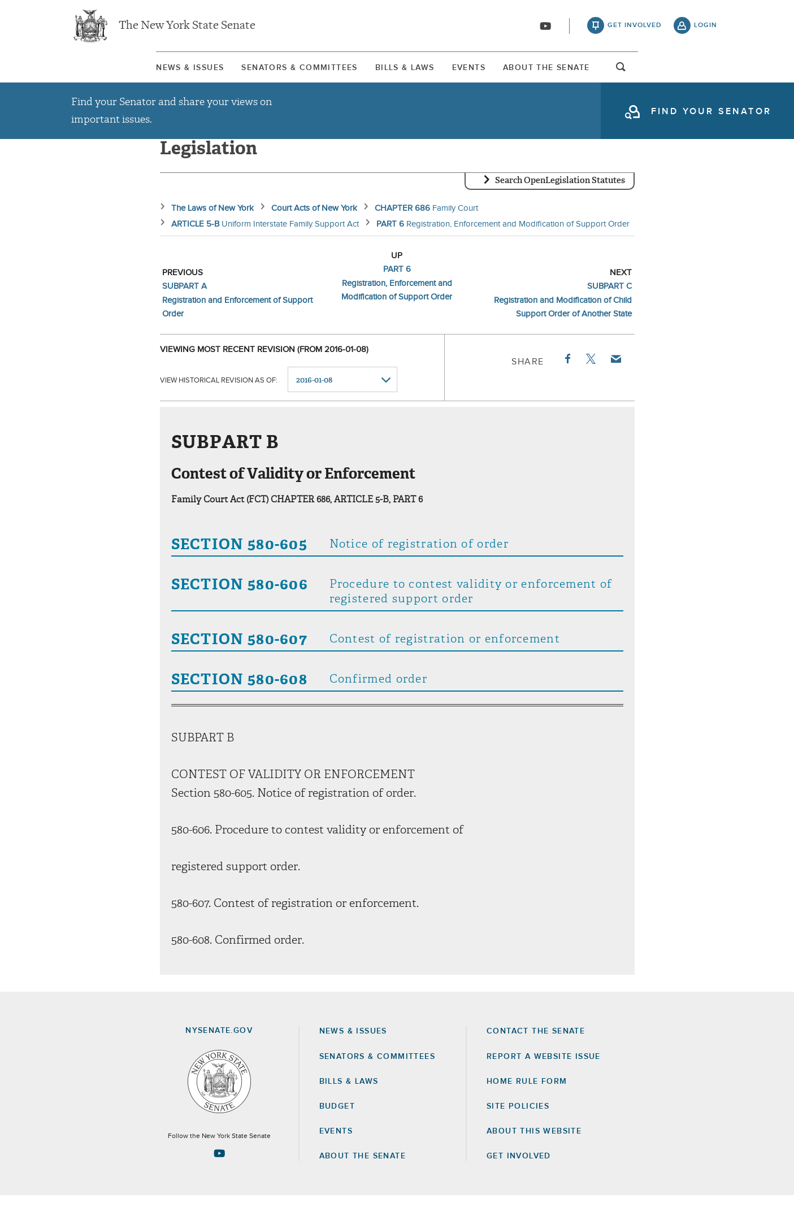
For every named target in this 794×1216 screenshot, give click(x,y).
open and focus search (705, 75)
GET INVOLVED (519, 1176)
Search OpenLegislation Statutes (560, 200)
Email (615, 378)
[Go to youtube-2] (545, 28)
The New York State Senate (187, 28)
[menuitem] (105, 72)
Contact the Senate (536, 1052)
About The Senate (614, 73)
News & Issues (105, 73)
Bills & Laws (396, 73)
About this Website (534, 1151)
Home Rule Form (527, 1101)
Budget (337, 1126)
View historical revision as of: (218, 399)
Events (498, 73)
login (705, 28)
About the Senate (362, 1176)
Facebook (567, 378)
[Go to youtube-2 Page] (219, 1173)
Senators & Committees (253, 73)
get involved (635, 28)
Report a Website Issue (544, 1076)
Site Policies (518, 1126)
